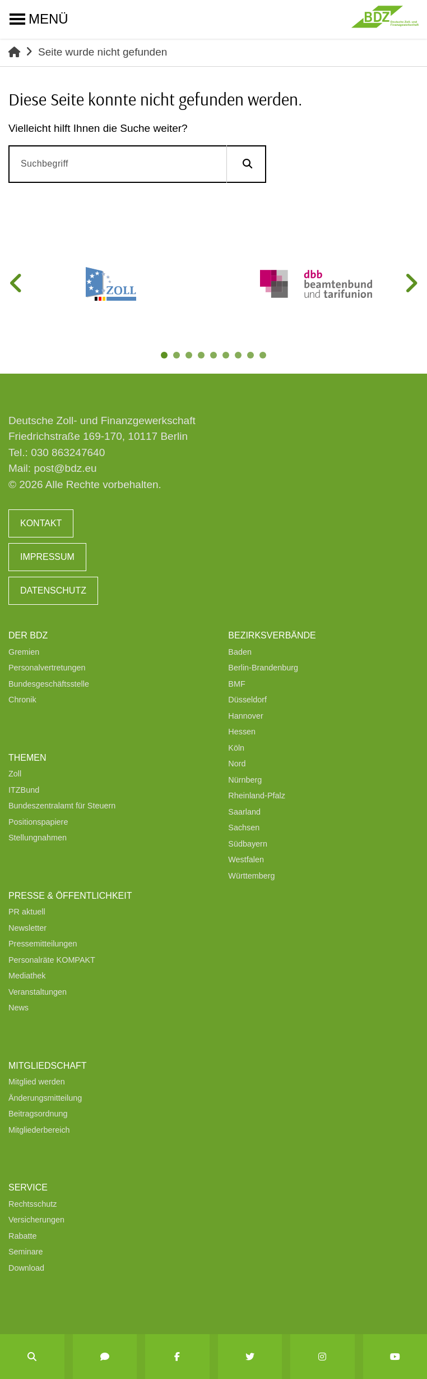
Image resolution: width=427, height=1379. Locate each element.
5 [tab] (215, 357)
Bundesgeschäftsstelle (48, 683)
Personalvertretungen (47, 667)
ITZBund (23, 789)
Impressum (47, 557)
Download (26, 1267)
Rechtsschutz (32, 1203)
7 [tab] (240, 357)
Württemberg (251, 875)
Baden (240, 651)
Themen (27, 757)
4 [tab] (203, 357)
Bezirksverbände (271, 635)
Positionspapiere (38, 821)
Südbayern (247, 843)
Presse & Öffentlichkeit (70, 895)
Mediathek (26, 975)
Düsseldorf (247, 699)
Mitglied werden (36, 1081)
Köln (236, 747)
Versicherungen (36, 1219)
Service (28, 1187)
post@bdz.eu (65, 468)
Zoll (14, 773)
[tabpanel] (111, 284)
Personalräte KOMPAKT (51, 959)
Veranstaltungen (37, 991)
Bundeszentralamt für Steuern (61, 805)
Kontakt (41, 523)
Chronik (22, 699)
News (18, 1007)
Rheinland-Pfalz (256, 795)
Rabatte (22, 1235)
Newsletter (27, 927)
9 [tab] (265, 357)
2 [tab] (178, 357)
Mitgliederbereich (39, 1129)
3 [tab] (191, 357)
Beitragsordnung (38, 1113)
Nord (236, 763)
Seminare (25, 1251)
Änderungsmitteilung (45, 1097)
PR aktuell (26, 911)
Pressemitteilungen (42, 943)
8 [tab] (252, 357)
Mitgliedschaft (47, 1065)
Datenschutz (53, 590)
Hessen (242, 731)
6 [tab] (228, 357)
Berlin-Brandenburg (263, 667)
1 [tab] (166, 357)
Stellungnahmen (37, 837)
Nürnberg (245, 779)
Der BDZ (28, 635)
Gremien (23, 651)
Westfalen (246, 859)
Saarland (244, 811)
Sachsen (243, 827)
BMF (236, 683)
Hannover (245, 715)
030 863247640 (68, 452)
